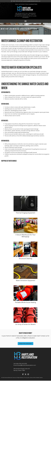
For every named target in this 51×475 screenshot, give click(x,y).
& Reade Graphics (39, 377)
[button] (23, 374)
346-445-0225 (19, 1)
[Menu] (25, 21)
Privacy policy (27, 377)
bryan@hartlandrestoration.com (33, 1)
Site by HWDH (33, 377)
